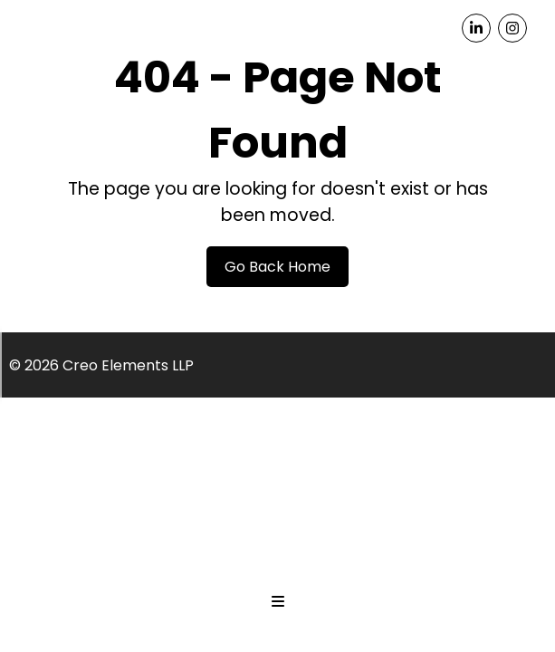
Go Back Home (277, 266)
